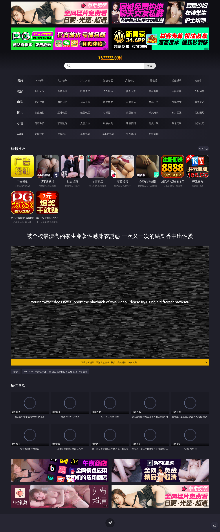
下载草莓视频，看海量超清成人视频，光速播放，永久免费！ (144, 362)
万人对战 (85, 80)
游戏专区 (108, 80)
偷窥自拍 (39, 112)
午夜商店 (62, 134)
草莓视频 (85, 134)
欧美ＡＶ (85, 91)
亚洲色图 (62, 112)
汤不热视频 (108, 134)
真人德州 (62, 80)
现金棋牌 (177, 80)
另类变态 (199, 102)
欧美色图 (85, 112)
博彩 (20, 80)
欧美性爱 (108, 102)
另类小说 (154, 123)
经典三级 (154, 102)
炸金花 (153, 80)
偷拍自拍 (62, 102)
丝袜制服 (154, 91)
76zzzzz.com (110, 58)
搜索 (149, 66)
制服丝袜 (131, 102)
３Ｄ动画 (108, 91)
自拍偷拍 (62, 91)
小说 (20, 123)
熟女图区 (177, 112)
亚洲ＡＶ (39, 91)
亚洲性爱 (39, 102)
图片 (20, 112)
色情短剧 (154, 134)
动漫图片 (108, 112)
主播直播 (177, 91)
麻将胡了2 (130, 80)
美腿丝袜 (131, 112)
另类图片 (199, 112)
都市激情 (39, 123)
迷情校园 (131, 123)
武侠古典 (108, 123)
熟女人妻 (131, 91)
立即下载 (131, 525)
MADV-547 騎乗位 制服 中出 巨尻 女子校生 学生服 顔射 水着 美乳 (55, 371)
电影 (20, 102)
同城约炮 (39, 134)
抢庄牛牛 (199, 80)
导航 (20, 134)
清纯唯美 (154, 112)
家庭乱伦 (62, 123)
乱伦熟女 (177, 102)
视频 (20, 91)
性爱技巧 (199, 123)
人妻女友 (85, 123)
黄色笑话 (177, 123)
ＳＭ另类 (199, 91)
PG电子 (39, 80)
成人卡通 (85, 102)
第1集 (15, 371)
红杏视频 (131, 134)
